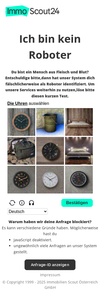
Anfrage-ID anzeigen (50, 264)
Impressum (50, 274)
